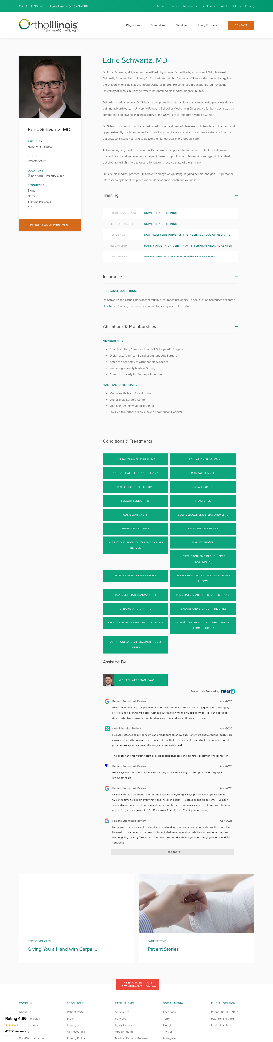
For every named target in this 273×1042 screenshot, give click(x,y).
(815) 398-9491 (37, 161)
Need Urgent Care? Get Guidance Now (139, 984)
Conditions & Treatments (127, 441)
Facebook (169, 1012)
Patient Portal (75, 1012)
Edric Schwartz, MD (49, 129)
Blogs (31, 190)
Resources (190, 6)
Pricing (249, 6)
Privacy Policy (76, 1038)
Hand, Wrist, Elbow (40, 147)
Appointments (124, 1032)
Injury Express (207, 25)
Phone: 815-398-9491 (224, 1012)
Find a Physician (29, 1019)
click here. (109, 306)
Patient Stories (28, 1025)
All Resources (76, 1032)
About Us (25, 1012)
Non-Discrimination (31, 1038)
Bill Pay (236, 6)
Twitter (167, 1032)
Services (182, 25)
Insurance (112, 276)
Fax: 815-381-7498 (222, 1019)
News (31, 196)
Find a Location (221, 1025)
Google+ (168, 1025)
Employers (208, 6)
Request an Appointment (50, 225)
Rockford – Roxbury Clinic (47, 176)
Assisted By (114, 662)
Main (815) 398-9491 (32, 6)
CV (30, 207)
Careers (174, 6)
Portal (223, 6)
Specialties (158, 25)
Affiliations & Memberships (129, 326)
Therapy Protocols (40, 202)
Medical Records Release (131, 1038)
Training (111, 195)
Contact (241, 25)
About (161, 6)
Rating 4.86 (15, 1024)
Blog (70, 1019)
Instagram (169, 1038)
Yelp (166, 1019)
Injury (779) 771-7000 (69, 6)
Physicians (133, 25)
